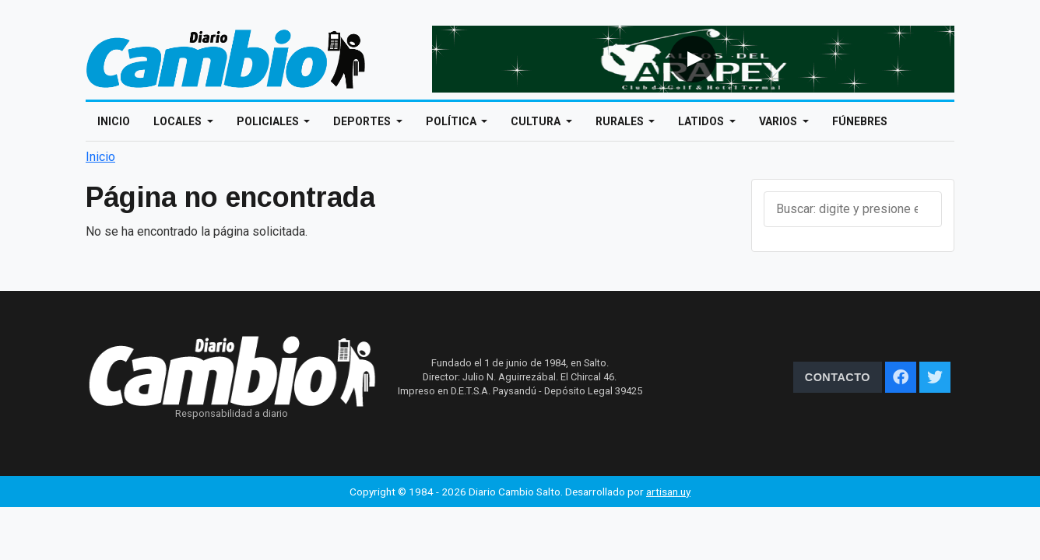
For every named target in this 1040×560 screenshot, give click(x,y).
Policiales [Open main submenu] (269, 121)
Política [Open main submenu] (452, 121)
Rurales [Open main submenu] (621, 121)
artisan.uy (668, 491)
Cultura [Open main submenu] (537, 121)
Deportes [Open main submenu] (363, 121)
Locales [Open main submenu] (178, 121)
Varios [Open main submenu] (779, 121)
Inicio (113, 121)
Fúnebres (859, 121)
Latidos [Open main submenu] (702, 121)
